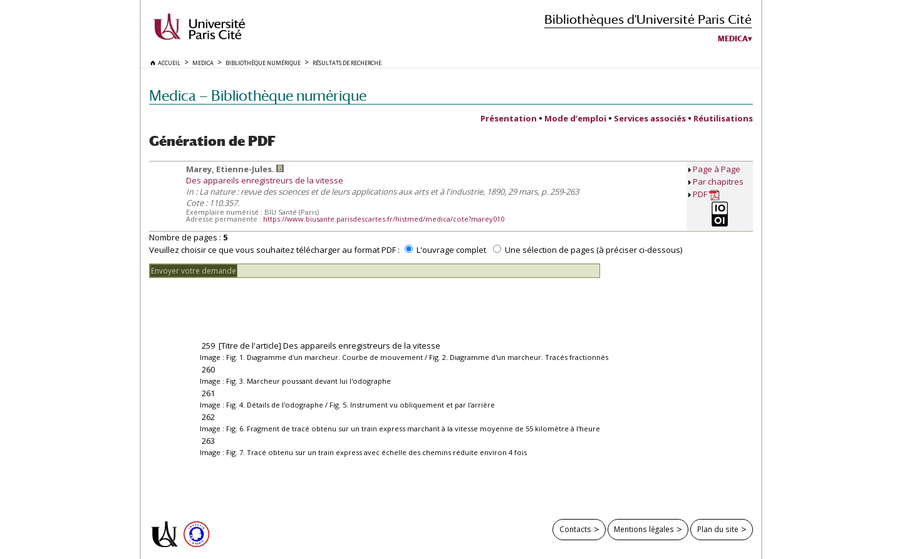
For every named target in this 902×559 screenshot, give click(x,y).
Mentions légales (644, 529)
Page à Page (716, 169)
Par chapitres (718, 181)
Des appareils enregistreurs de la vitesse (264, 180)
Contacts (575, 529)
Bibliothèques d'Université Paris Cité (648, 19)
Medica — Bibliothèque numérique (257, 95)
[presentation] (244, 302)
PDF (706, 194)
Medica (733, 38)
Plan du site (718, 529)
